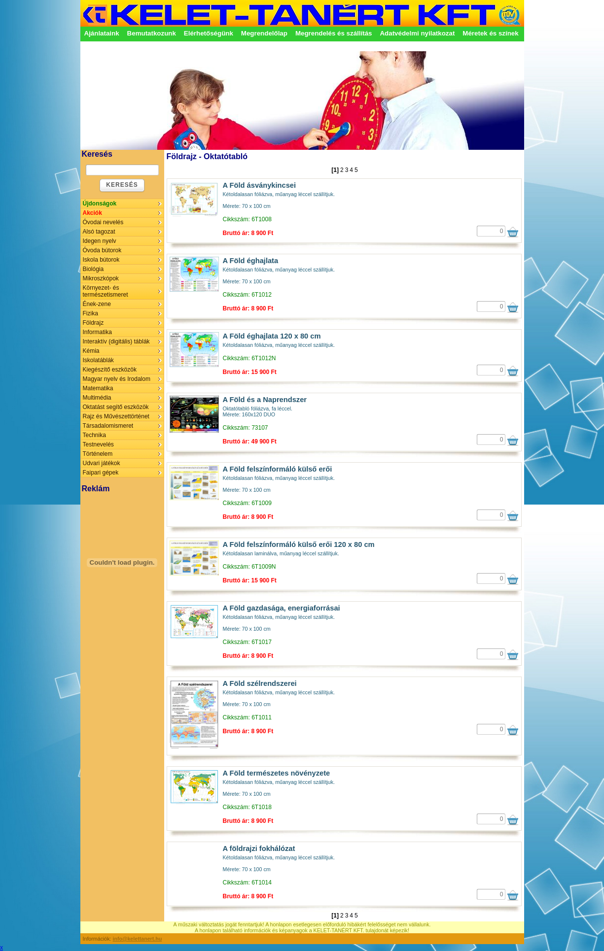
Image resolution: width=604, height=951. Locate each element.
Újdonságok (100, 203)
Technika (94, 435)
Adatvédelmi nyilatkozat (417, 33)
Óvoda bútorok (102, 250)
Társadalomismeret (108, 425)
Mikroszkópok (101, 278)
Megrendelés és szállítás (333, 33)
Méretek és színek (490, 33)
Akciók (92, 212)
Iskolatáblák (98, 360)
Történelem (98, 453)
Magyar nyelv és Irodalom (116, 378)
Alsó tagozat (99, 231)
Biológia (93, 269)
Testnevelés (98, 444)
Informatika (97, 332)
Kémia (91, 350)
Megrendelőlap (264, 33)
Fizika (90, 313)
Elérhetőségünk (208, 33)
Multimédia (97, 397)
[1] (335, 170)
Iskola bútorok (101, 259)
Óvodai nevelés (103, 222)
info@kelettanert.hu (137, 939)
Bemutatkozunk (151, 33)
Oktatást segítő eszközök (116, 407)
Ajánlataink (101, 33)
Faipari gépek (101, 472)
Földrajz (93, 322)
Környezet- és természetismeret (105, 291)
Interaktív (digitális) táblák (116, 341)
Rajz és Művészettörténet (116, 416)
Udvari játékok (101, 463)
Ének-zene (97, 304)
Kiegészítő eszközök (110, 369)
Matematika (98, 388)
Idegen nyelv (99, 241)
